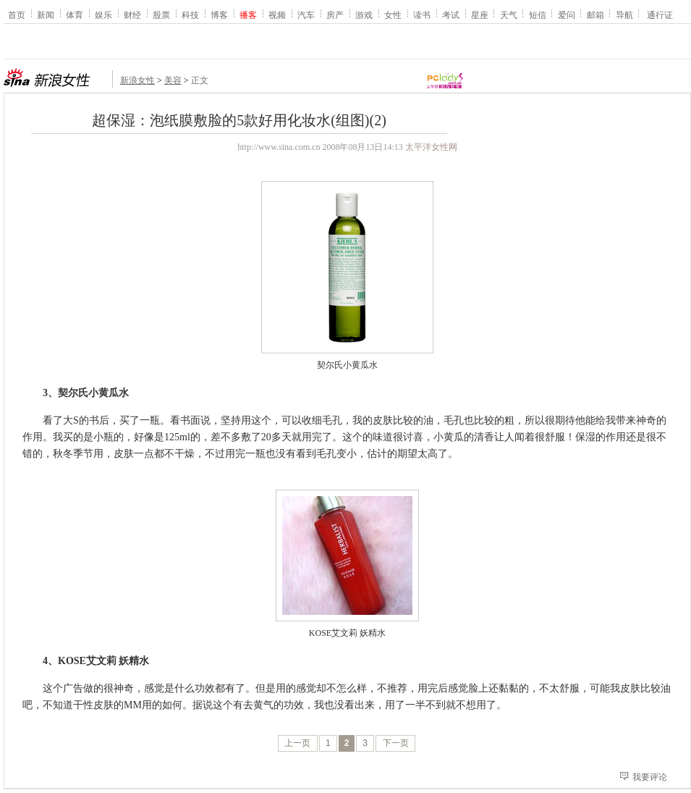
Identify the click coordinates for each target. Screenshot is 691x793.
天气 (508, 14)
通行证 (660, 14)
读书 (422, 14)
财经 (132, 14)
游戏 (364, 14)
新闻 (45, 14)
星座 (479, 14)
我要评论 (649, 777)
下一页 (396, 743)
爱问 (566, 14)
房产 (335, 14)
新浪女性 (137, 80)
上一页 (297, 743)
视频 (277, 14)
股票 (161, 14)
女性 (393, 14)
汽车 (306, 14)
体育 (74, 14)
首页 (16, 14)
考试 (450, 14)
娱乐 (103, 14)
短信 (537, 14)
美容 (173, 80)
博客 (219, 14)
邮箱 (595, 14)
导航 (624, 14)
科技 (190, 14)
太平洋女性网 (431, 147)
